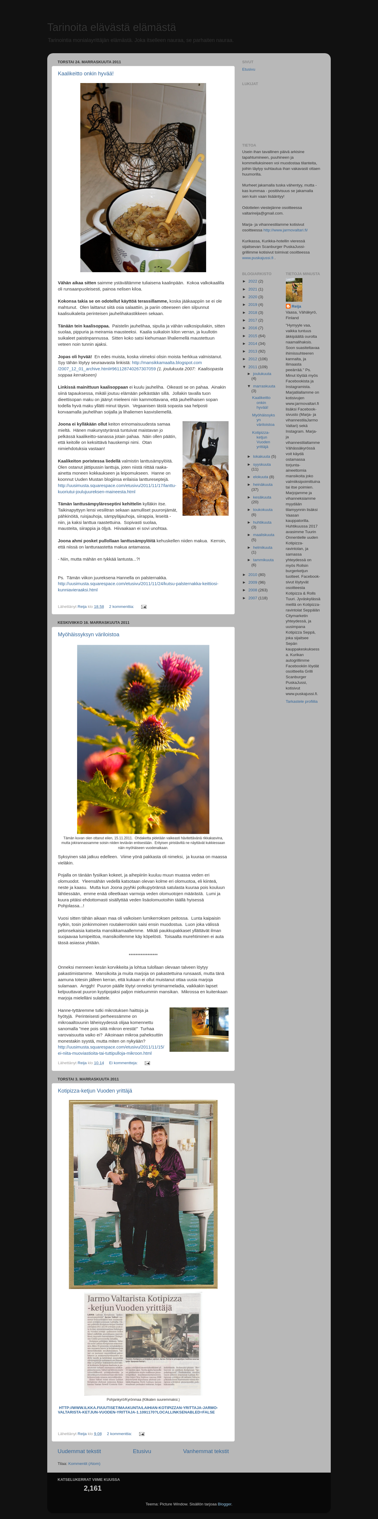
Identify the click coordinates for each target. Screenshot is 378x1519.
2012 (253, 359)
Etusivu (142, 1451)
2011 (253, 367)
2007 (253, 598)
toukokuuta (263, 509)
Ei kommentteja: (124, 1063)
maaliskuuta (263, 535)
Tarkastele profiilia (302, 701)
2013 (253, 351)
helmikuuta (262, 547)
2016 (253, 328)
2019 (253, 304)
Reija (296, 306)
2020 (253, 297)
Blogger (225, 1504)
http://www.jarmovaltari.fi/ (285, 230)
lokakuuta (262, 456)
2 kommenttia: (122, 606)
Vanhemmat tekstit (206, 1451)
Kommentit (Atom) (84, 1463)
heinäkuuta (263, 484)
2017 (253, 320)
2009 (253, 582)
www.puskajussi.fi (257, 258)
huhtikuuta (262, 522)
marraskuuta (264, 386)
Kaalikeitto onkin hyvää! (86, 74)
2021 (253, 289)
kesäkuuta (262, 497)
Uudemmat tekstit (79, 1451)
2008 (253, 590)
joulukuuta (262, 373)
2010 (253, 574)
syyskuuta (262, 464)
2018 (253, 312)
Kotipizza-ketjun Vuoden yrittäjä (95, 1091)
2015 (253, 336)
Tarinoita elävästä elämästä (111, 27)
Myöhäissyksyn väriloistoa (88, 634)
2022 (253, 281)
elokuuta (261, 477)
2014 (253, 343)
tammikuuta (263, 560)
